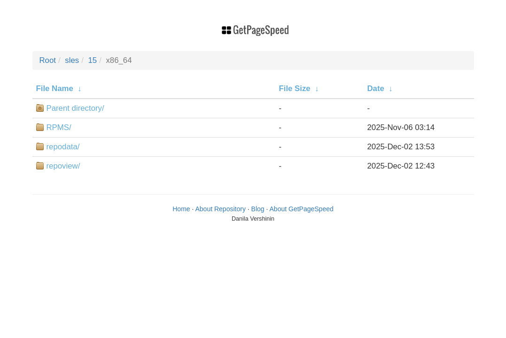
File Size (295, 88)
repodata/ (63, 146)
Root (47, 60)
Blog (258, 209)
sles (72, 60)
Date (375, 88)
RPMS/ (59, 127)
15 (92, 60)
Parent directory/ (75, 108)
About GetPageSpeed (302, 209)
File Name (54, 88)
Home (181, 209)
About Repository (220, 209)
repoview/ (63, 165)
